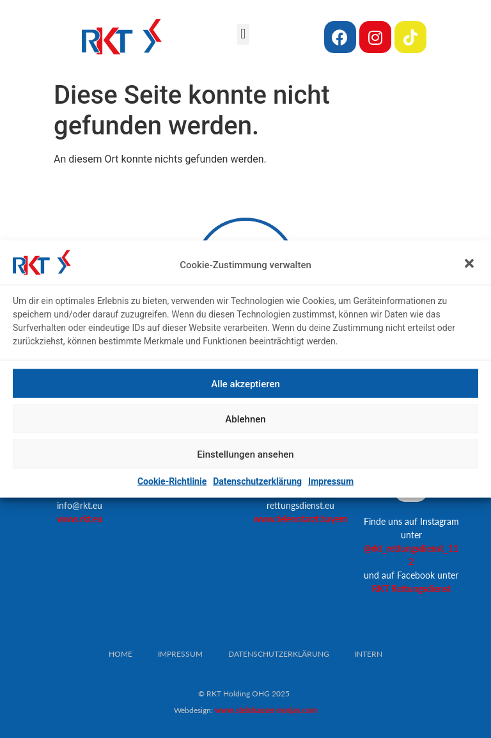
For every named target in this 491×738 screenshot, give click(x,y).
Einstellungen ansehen (245, 454)
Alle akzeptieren (245, 383)
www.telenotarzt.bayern (301, 518)
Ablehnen (245, 418)
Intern (368, 654)
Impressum (331, 481)
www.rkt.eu (79, 518)
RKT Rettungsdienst (411, 588)
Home (120, 654)
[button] (470, 264)
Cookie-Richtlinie (172, 481)
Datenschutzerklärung (257, 481)
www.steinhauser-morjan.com (266, 710)
